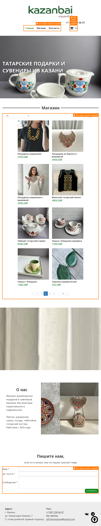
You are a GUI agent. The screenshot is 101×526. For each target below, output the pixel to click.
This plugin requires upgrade (48, 24)
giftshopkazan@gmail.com (60, 519)
